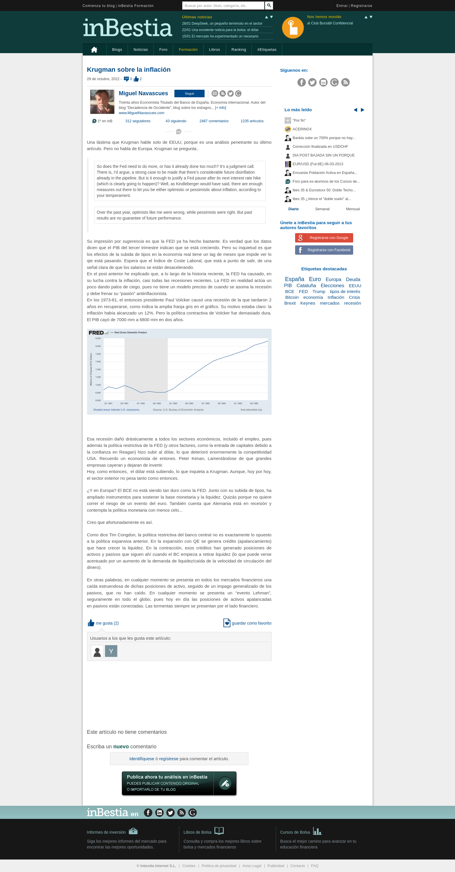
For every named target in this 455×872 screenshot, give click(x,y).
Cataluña (306, 285)
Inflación (336, 297)
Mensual (353, 209)
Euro (315, 279)
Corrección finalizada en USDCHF (320, 147)
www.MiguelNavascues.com (142, 113)
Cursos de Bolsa (301, 830)
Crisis (354, 297)
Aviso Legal (252, 866)
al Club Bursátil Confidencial (330, 23)
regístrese (168, 758)
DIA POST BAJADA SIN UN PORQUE (324, 155)
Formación (188, 50)
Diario (293, 209)
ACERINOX (302, 129)
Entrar (342, 6)
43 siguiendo (176, 121)
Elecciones (332, 285)
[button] (189, 93)
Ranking (239, 50)
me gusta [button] (100, 623)
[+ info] (220, 108)
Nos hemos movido (324, 17)
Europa (333, 279)
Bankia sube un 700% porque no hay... (324, 138)
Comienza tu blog (99, 6)
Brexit (290, 303)
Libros (214, 50)
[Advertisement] (180, 694)
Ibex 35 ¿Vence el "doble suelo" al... (322, 199)
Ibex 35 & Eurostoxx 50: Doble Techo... (324, 190)
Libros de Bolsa (204, 830)
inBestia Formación (136, 6)
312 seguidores (137, 121)
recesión (352, 303)
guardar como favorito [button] (247, 623)
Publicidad (276, 866)
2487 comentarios (214, 121)
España (294, 279)
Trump (319, 291)
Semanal (322, 209)
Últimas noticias (197, 17)
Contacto (297, 866)
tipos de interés (345, 291)
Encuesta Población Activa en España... (325, 173)
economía (313, 297)
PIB (288, 285)
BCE (290, 291)
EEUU (355, 285)
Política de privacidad (219, 866)
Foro (163, 50)
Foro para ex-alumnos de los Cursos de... (326, 181)
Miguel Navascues (143, 93)
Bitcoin (292, 297)
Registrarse (362, 6)
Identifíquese (141, 758)
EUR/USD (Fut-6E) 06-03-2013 (318, 164)
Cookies (189, 866)
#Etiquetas (267, 50)
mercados (330, 303)
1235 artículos (252, 121)
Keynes (307, 303)
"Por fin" (299, 120)
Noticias (140, 50)
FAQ (314, 866)
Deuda (353, 279)
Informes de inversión (112, 831)
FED (303, 291)
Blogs (117, 50)
